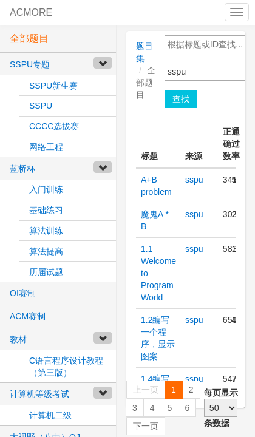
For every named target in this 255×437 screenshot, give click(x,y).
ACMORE (31, 12)
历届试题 (46, 272)
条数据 (216, 423)
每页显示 (221, 393)
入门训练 (46, 189)
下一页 (145, 426)
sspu (194, 180)
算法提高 (46, 251)
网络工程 (46, 147)
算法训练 (46, 230)
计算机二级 (50, 415)
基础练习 (46, 210)
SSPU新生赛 (53, 85)
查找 (180, 99)
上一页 (145, 390)
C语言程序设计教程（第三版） (66, 367)
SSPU (40, 105)
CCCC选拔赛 (54, 126)
